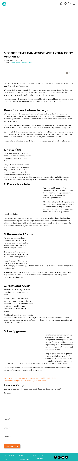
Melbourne (24, 459)
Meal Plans (9, 456)
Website (7, 437)
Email (7, 428)
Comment (8, 393)
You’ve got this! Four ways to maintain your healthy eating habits (30, 378)
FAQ (5, 459)
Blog (21, 456)
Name (7, 419)
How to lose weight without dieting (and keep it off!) (25, 381)
